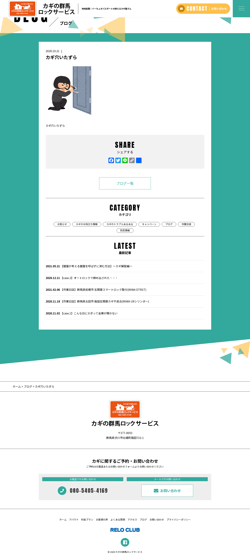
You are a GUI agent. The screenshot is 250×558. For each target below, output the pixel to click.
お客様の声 (102, 519)
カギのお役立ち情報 (87, 224)
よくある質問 (118, 519)
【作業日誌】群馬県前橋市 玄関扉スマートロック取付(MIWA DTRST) (96, 289)
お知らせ (62, 224)
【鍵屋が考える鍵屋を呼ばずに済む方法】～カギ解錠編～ (89, 266)
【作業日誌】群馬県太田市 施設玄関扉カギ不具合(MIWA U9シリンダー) (97, 301)
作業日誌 (186, 224)
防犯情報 (125, 230)
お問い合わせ (156, 519)
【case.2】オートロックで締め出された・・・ (82, 278)
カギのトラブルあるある (120, 224)
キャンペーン (149, 224)
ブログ (169, 224)
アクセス (132, 519)
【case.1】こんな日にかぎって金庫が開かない (82, 313)
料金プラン (87, 519)
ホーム (17, 386)
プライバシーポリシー (179, 519)
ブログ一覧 (125, 183)
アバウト (74, 519)
